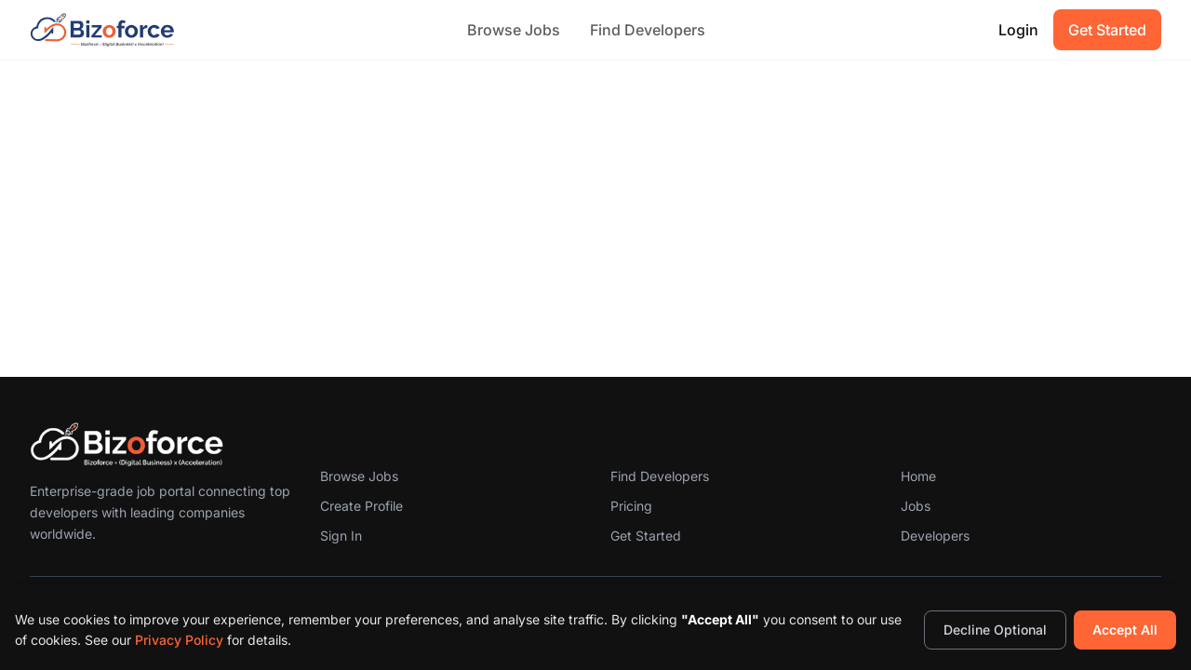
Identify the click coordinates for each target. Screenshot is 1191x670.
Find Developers (647, 29)
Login (1018, 29)
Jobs (915, 506)
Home (918, 476)
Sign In (341, 535)
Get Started (1107, 29)
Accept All (1125, 629)
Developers (935, 535)
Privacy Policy (179, 640)
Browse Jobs (513, 29)
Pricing (631, 506)
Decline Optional (995, 629)
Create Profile (361, 506)
